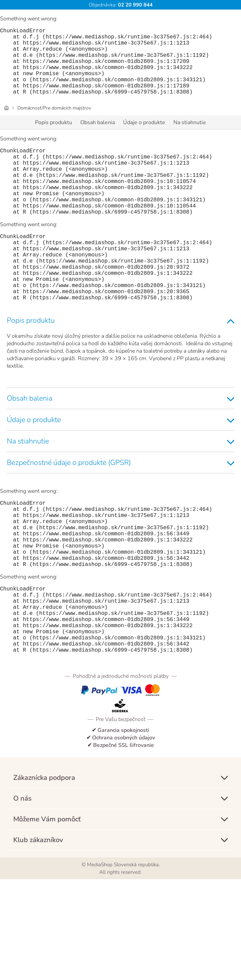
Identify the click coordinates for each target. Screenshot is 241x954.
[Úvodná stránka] (6, 123)
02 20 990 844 (135, 4)
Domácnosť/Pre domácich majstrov (54, 123)
